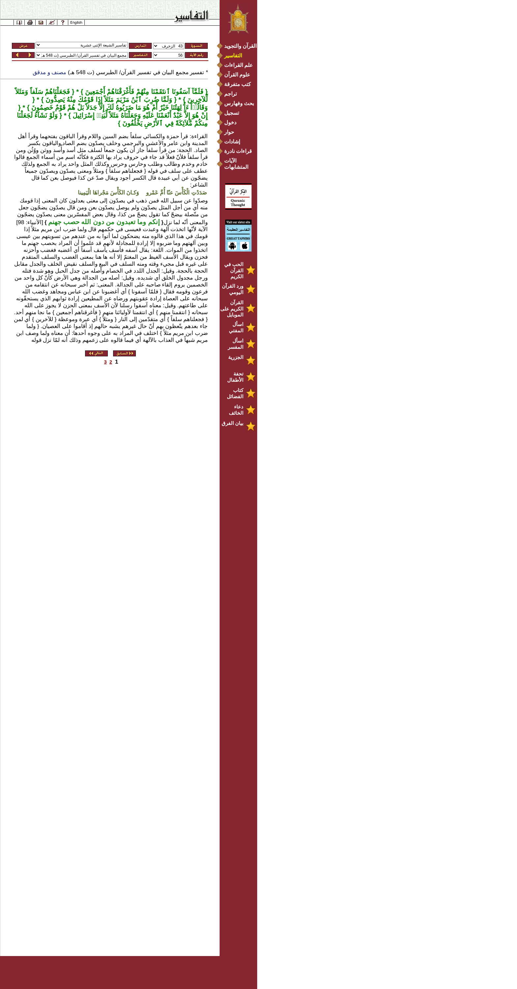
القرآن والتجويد (240, 46)
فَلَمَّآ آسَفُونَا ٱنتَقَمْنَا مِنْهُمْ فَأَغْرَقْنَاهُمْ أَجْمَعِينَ (143, 91)
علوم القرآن (237, 74)
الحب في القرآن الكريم (233, 270)
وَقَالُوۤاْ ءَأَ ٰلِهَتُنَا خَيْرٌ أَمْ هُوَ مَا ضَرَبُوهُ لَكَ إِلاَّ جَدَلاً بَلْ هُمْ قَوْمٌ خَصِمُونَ (119, 107)
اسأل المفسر (235, 344)
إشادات (232, 141)
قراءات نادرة (238, 151)
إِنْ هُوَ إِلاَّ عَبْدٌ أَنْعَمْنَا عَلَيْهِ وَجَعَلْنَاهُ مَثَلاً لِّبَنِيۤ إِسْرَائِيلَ (139, 115)
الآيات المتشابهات (236, 164)
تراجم (230, 94)
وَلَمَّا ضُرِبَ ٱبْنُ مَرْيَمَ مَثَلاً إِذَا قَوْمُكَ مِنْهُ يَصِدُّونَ (108, 99)
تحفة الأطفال (235, 377)
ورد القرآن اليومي (232, 289)
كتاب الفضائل (235, 393)
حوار (229, 132)
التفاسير (233, 55)
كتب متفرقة (237, 84)
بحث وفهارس (240, 103)
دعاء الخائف (236, 410)
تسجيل (231, 113)
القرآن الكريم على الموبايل (231, 308)
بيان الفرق (232, 423)
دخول (230, 122)
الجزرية (235, 357)
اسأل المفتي (236, 327)
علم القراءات (238, 65)
